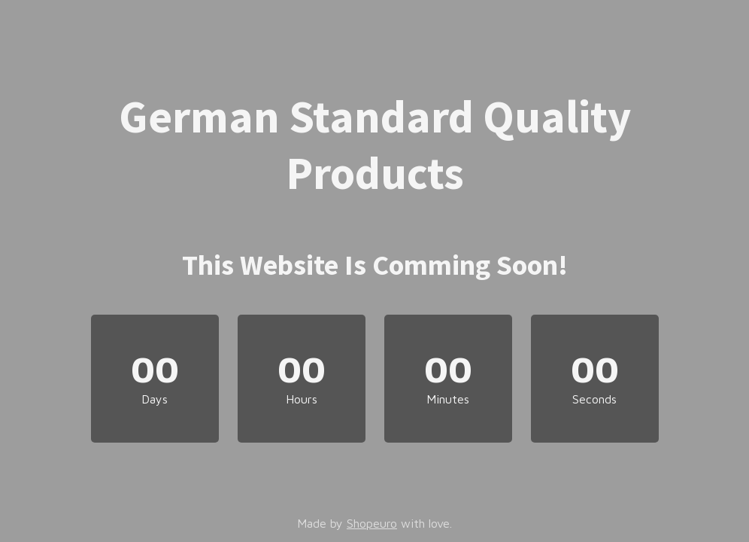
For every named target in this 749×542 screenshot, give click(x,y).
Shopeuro (372, 523)
